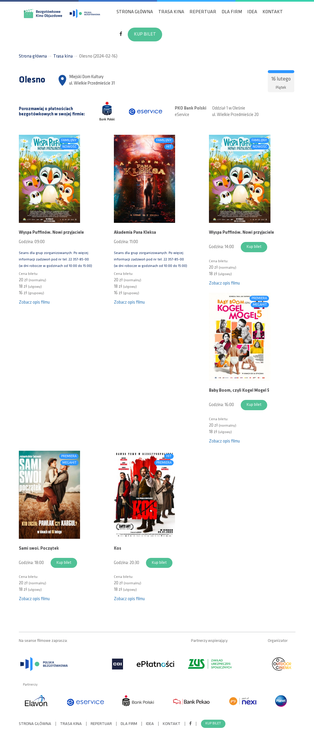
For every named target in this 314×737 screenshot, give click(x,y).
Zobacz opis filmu (34, 302)
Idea (252, 12)
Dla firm (232, 12)
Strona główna (135, 12)
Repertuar (203, 12)
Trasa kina (171, 12)
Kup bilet (145, 34)
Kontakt (273, 12)
